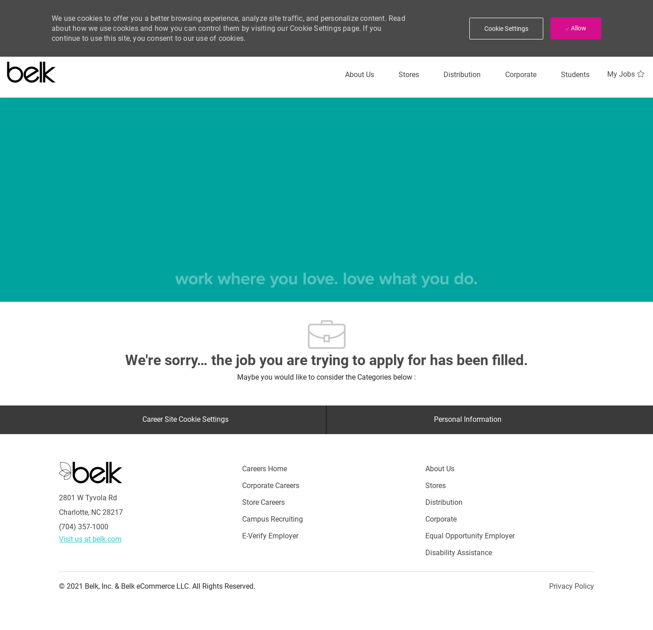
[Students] (575, 74)
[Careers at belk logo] (31, 70)
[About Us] (359, 74)
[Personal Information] (468, 419)
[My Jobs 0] (627, 74)
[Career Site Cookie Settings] (185, 419)
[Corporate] (520, 74)
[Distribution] (462, 74)
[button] (506, 28)
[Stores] (409, 74)
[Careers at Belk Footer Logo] (90, 471)
